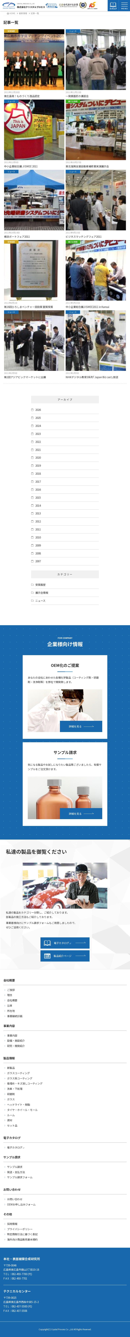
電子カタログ (57, 943)
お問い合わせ (14, 1199)
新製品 (11, 1068)
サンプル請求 (14, 1167)
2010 (38, 537)
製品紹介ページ (57, 956)
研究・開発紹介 (16, 1046)
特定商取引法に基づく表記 (22, 1234)
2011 (38, 529)
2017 (38, 481)
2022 (38, 442)
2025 (38, 418)
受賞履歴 (40, 584)
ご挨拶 (11, 990)
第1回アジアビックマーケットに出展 (34, 344)
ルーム (11, 1115)
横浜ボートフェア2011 (34, 204)
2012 (38, 521)
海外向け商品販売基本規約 (22, 1239)
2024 (38, 426)
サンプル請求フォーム (19, 1177)
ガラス (11, 1099)
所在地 (11, 1011)
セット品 (12, 1125)
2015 (38, 497)
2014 (38, 505)
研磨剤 (11, 1094)
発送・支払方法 (16, 1172)
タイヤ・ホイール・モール (22, 1110)
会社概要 (12, 1000)
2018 (38, 473)
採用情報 (12, 1224)
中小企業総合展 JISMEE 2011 (34, 134)
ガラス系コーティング (19, 1078)
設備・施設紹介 (16, 1040)
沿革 (9, 1005)
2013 (38, 513)
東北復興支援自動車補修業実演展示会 (96, 134)
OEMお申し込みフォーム (21, 1204)
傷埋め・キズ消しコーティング (24, 1083)
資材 (9, 1120)
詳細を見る (75, 726)
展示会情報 (41, 592)
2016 (38, 489)
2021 (38, 450)
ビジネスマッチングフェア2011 (96, 204)
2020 (38, 457)
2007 (38, 561)
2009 (38, 545)
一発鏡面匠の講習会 (96, 63)
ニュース (40, 600)
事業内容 (12, 1035)
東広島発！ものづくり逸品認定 (34, 63)
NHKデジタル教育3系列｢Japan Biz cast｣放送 (96, 344)
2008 (38, 553)
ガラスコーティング (18, 1073)
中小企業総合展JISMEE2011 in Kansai (96, 274)
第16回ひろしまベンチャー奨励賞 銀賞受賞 (34, 274)
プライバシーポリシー (19, 1229)
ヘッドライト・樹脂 (18, 1104)
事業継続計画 (14, 1016)
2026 (38, 410)
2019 (38, 465)
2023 (38, 434)
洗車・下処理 (14, 1088)
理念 (9, 995)
